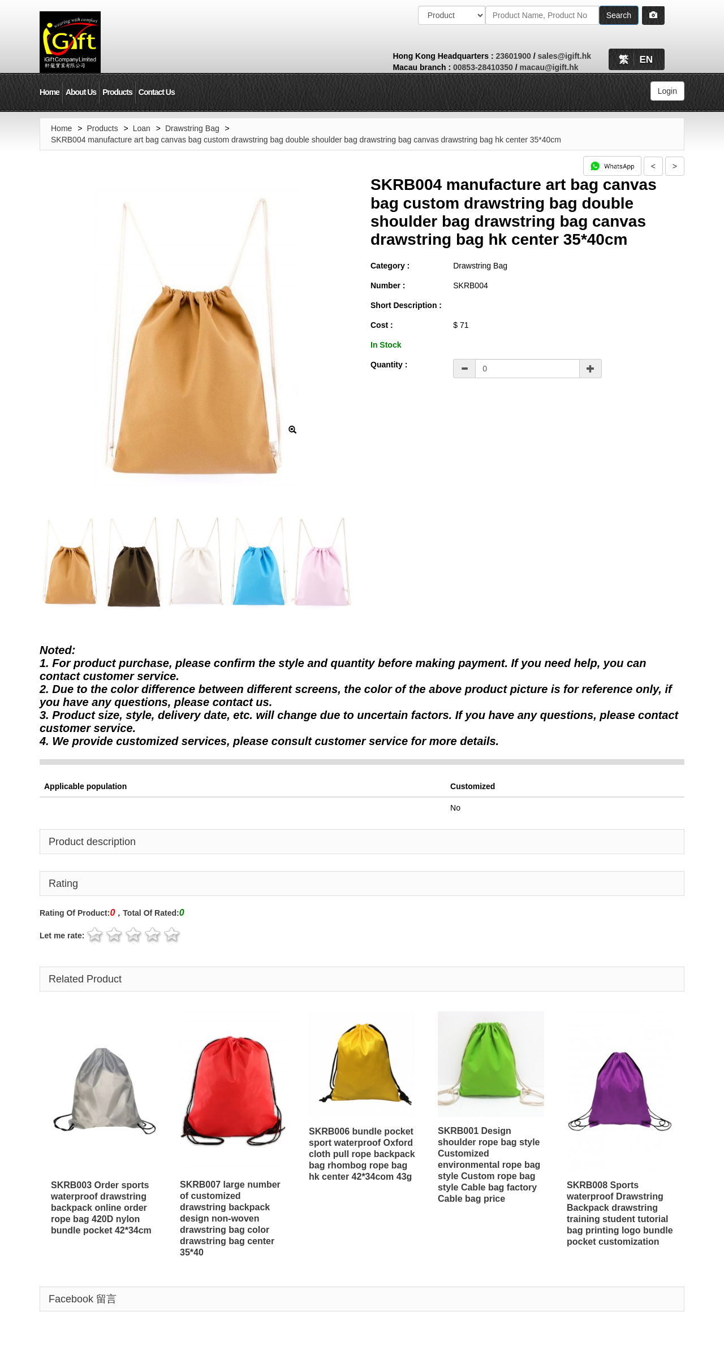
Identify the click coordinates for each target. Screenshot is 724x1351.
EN (646, 59)
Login (667, 91)
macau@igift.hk (549, 67)
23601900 (513, 55)
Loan (141, 128)
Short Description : (406, 305)
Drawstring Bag (192, 128)
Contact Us (157, 92)
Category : (390, 265)
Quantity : (388, 364)
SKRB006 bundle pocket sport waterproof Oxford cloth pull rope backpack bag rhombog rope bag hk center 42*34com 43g (362, 1154)
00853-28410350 (483, 67)
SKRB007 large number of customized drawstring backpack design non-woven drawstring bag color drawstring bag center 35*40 (230, 1218)
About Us (81, 92)
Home (49, 92)
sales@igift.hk (564, 55)
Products (117, 92)
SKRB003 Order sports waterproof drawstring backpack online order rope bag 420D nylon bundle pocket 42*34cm (101, 1207)
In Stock (385, 344)
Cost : (381, 325)
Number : (387, 285)
